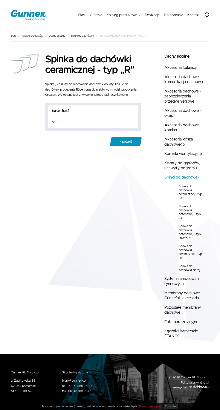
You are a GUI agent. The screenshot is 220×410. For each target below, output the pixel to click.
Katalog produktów (122, 15)
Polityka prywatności (195, 382)
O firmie (96, 15)
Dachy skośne (57, 35)
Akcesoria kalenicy (180, 68)
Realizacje (152, 15)
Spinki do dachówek (82, 35)
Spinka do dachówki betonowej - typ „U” (190, 212)
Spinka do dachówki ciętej (189, 268)
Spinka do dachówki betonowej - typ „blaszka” (190, 232)
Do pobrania (173, 15)
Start (82, 15)
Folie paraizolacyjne (181, 322)
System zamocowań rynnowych (181, 281)
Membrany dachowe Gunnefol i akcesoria (182, 295)
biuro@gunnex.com (75, 380)
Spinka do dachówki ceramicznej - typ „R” (190, 252)
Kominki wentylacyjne (183, 154)
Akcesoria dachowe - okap (182, 113)
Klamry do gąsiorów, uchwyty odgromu (182, 165)
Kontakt (193, 15)
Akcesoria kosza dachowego (178, 141)
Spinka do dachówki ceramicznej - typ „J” (190, 192)
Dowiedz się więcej (149, 406)
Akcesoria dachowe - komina (182, 127)
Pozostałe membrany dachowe (182, 310)
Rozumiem (171, 406)
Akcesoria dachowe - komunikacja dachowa (183, 79)
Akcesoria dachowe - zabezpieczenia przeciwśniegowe (182, 96)
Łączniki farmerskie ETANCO (181, 333)
